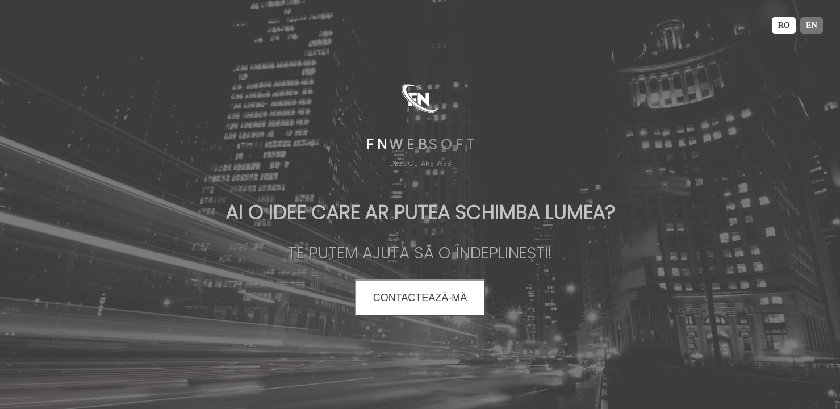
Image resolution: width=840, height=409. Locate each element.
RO (784, 25)
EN (811, 25)
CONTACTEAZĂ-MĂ (420, 297)
